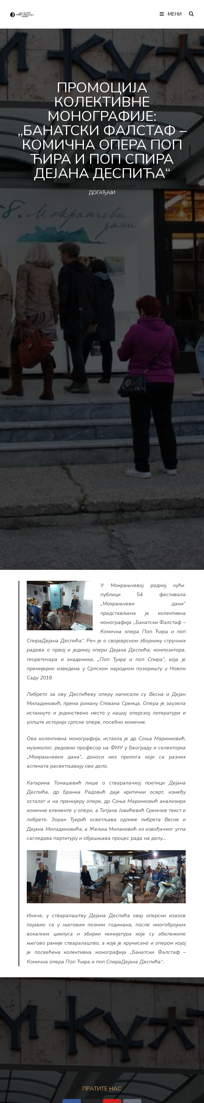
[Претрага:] (188, 14)
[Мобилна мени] (171, 14)
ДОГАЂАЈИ (102, 192)
